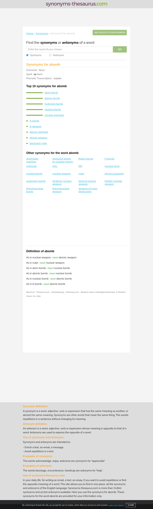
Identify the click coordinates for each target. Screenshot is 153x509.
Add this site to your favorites (109, 32)
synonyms (48, 42)
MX (80, 166)
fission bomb (85, 158)
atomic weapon (38, 137)
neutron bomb (52, 109)
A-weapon (35, 126)
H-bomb (109, 158)
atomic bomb (52, 98)
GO (120, 49)
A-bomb (34, 120)
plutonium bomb (35, 181)
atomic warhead (39, 132)
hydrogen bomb (53, 103)
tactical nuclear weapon (87, 183)
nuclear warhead (54, 115)
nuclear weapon (61, 173)
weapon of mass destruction (87, 190)
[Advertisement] (76, 17)
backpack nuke (38, 143)
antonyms (70, 42)
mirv (54, 166)
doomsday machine (32, 160)
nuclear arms (112, 166)
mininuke (31, 166)
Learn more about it (116, 505)
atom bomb (51, 92)
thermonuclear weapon (61, 190)
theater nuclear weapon (113, 183)
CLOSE (131, 505)
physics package (114, 173)
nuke (81, 173)
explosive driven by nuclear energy (62, 160)
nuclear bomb (34, 173)
